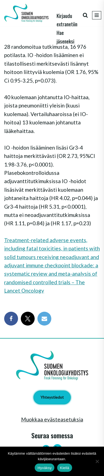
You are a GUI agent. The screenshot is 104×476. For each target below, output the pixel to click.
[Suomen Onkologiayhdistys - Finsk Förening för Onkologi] (27, 13)
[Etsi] (85, 15)
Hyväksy (44, 468)
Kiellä (64, 468)
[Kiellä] (97, 461)
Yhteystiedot (52, 397)
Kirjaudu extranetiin (67, 20)
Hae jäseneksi (65, 37)
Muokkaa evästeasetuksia (52, 419)
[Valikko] (96, 15)
